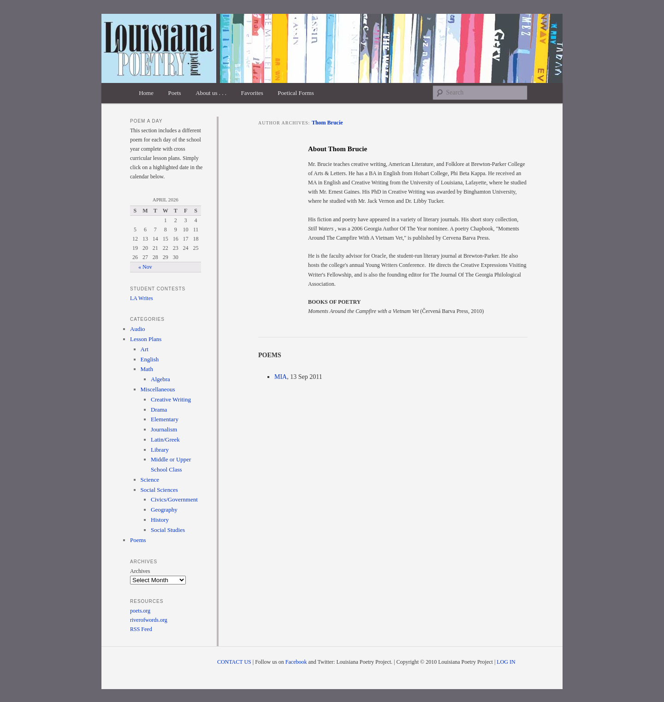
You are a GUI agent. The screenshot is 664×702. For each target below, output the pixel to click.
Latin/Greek (165, 439)
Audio (137, 328)
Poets (174, 92)
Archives (140, 571)
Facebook (296, 662)
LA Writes (141, 298)
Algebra (160, 379)
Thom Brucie (327, 122)
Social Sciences (159, 489)
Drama (159, 409)
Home (146, 92)
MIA (280, 376)
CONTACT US (234, 662)
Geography (164, 509)
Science (150, 479)
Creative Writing (171, 399)
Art (144, 349)
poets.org (140, 611)
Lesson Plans (145, 339)
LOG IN (506, 662)
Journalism (164, 429)
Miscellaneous (158, 389)
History (160, 519)
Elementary (164, 419)
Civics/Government (174, 499)
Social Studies (168, 529)
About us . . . (211, 92)
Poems (138, 540)
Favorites (252, 92)
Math (147, 369)
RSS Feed (141, 629)
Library (160, 449)
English (150, 359)
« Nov (145, 267)
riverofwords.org (148, 620)
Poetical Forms (296, 92)
